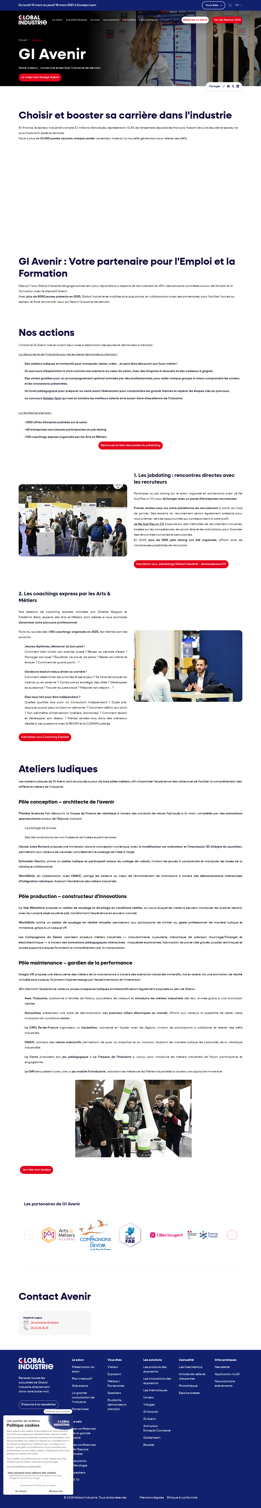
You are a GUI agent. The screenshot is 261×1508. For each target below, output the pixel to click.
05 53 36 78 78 (39, 1328)
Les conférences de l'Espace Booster (84, 1449)
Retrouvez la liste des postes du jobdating (130, 445)
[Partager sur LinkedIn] (237, 86)
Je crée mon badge (36, 1169)
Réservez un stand (195, 20)
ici (108, 723)
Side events (80, 1386)
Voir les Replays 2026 (227, 20)
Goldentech (151, 1437)
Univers (148, 1397)
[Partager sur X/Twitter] (233, 86)
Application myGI (227, 1374)
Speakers (78, 1472)
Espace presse (189, 1393)
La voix (95, 20)
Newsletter (222, 1367)
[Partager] (228, 86)
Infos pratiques (148, 20)
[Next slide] (232, 1235)
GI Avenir (149, 1419)
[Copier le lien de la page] (223, 86)
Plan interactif (82, 1378)
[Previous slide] (29, 1235)
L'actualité (128, 20)
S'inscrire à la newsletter (38, 1404)
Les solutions (111, 20)
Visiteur (113, 1367)
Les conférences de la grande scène (84, 1433)
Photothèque (188, 1386)
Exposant (114, 1374)
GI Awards (150, 1412)
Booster (148, 1445)
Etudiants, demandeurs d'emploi (117, 1405)
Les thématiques (76, 20)
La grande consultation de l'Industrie (83, 1398)
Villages (149, 1404)
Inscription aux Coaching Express (45, 737)
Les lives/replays (190, 1367)
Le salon (57, 20)
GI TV (76, 1480)
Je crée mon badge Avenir (40, 77)
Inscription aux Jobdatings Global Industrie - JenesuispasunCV (181, 564)
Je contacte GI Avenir (45, 1322)
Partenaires (80, 1409)
